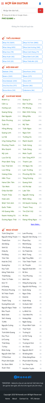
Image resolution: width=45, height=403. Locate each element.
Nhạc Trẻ (8, 42)
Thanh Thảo (11, 195)
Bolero (7, 76)
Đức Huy (11, 297)
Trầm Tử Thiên (11, 279)
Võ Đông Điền (32, 354)
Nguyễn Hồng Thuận (11, 237)
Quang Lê (32, 100)
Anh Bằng (11, 244)
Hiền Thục (11, 178)
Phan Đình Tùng (11, 162)
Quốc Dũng (32, 290)
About (14, 399)
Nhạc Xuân (8, 56)
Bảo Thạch (11, 311)
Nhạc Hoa (8, 52)
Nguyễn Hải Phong (32, 286)
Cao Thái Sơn (11, 166)
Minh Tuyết (32, 153)
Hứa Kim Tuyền (32, 368)
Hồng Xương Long (32, 283)
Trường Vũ (32, 137)
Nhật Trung (32, 254)
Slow (27, 81)
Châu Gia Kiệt (11, 191)
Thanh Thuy (32, 207)
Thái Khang (11, 276)
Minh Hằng (32, 199)
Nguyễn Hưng (32, 195)
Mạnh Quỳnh (32, 141)
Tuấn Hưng (32, 145)
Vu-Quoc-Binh (11, 364)
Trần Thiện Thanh (32, 262)
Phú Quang (32, 247)
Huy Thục (11, 336)
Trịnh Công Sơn (11, 233)
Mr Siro (32, 215)
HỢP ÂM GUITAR (16, 3)
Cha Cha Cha (10, 85)
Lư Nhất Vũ (32, 311)
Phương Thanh (11, 145)
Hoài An (32, 297)
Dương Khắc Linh (11, 304)
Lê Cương (11, 339)
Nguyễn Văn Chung (32, 237)
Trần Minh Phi (32, 315)
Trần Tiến (11, 258)
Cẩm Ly (11, 104)
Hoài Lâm (11, 199)
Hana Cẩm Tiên (11, 182)
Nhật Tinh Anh (11, 203)
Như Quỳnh (11, 149)
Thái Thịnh (32, 329)
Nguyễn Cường (11, 325)
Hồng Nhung (11, 129)
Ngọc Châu (32, 293)
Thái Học (32, 339)
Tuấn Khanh (32, 308)
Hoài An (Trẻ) (11, 262)
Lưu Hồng (11, 170)
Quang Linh (11, 133)
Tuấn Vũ (11, 124)
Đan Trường (32, 104)
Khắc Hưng (11, 350)
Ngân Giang (32, 322)
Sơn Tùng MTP (32, 158)
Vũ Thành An (32, 251)
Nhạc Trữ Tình (30, 42)
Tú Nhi (11, 322)
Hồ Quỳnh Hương (32, 203)
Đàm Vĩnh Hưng (32, 112)
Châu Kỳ (11, 251)
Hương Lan (11, 108)
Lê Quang (11, 286)
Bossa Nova (9, 90)
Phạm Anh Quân (11, 361)
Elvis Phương (11, 120)
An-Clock (32, 347)
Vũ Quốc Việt (32, 304)
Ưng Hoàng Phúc (11, 141)
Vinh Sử (11, 247)
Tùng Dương (32, 178)
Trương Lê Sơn (32, 343)
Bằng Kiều (32, 116)
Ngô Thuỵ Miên (32, 258)
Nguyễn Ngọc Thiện (11, 308)
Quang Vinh (32, 182)
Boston (28, 85)
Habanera (28, 90)
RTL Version (35, 399)
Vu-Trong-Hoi (32, 364)
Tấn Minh (11, 187)
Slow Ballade (10, 81)
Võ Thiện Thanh (11, 293)
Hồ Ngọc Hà (32, 166)
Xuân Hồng (32, 301)
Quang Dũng (11, 112)
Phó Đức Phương (11, 290)
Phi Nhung (32, 108)
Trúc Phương (32, 276)
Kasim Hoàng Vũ (11, 215)
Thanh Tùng (11, 301)
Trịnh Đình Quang (11, 332)
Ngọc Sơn (32, 133)
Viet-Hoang (11, 318)
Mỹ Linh (11, 153)
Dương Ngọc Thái (11, 220)
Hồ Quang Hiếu (11, 211)
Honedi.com (22, 395)
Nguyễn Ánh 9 (32, 350)
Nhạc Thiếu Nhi (30, 61)
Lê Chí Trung (32, 336)
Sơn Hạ (11, 329)
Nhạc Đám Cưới (31, 56)
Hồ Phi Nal (32, 187)
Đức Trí (11, 283)
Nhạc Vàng (9, 47)
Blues (27, 76)
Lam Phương (32, 233)
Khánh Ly (11, 100)
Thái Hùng (11, 343)
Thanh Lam (32, 162)
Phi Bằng (11, 254)
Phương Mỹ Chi (32, 174)
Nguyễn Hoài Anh (32, 269)
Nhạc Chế (8, 61)
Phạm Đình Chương (32, 361)
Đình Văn (32, 279)
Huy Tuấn (11, 269)
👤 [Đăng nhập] (40, 3)
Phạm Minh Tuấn (32, 325)
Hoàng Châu (11, 174)
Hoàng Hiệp (32, 318)
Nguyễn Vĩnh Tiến (11, 354)
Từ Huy (11, 347)
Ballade (8, 71)
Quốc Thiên (11, 207)
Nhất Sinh (11, 315)
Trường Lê (32, 332)
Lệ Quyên (32, 120)
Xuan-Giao (11, 368)
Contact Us (23, 399)
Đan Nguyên (11, 116)
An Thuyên (32, 265)
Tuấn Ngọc (32, 129)
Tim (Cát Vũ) (32, 211)
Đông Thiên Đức (11, 272)
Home (7, 399)
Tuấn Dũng (32, 149)
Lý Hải (11, 137)
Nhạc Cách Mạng (31, 52)
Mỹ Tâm (32, 124)
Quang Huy (11, 265)
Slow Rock (29, 71)
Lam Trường (32, 170)
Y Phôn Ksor (11, 357)
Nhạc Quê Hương (31, 47)
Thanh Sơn (11, 240)
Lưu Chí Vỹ (11, 158)
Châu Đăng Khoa (32, 357)
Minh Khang (32, 244)
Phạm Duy (32, 240)
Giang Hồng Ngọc (32, 220)
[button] (2, 3)
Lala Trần (32, 191)
